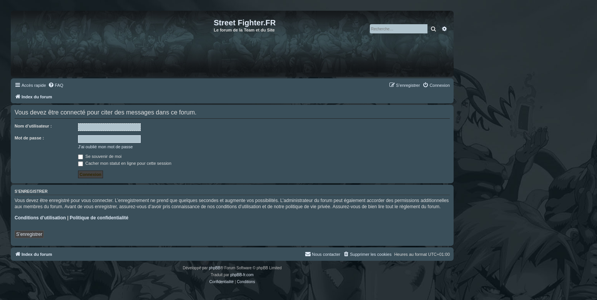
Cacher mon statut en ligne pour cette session (124, 163)
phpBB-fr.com (242, 275)
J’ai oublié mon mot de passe (105, 146)
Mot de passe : (29, 138)
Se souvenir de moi (99, 156)
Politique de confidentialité (99, 217)
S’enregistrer (29, 234)
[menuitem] (55, 85)
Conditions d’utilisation (40, 217)
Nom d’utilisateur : (33, 126)
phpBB (214, 268)
